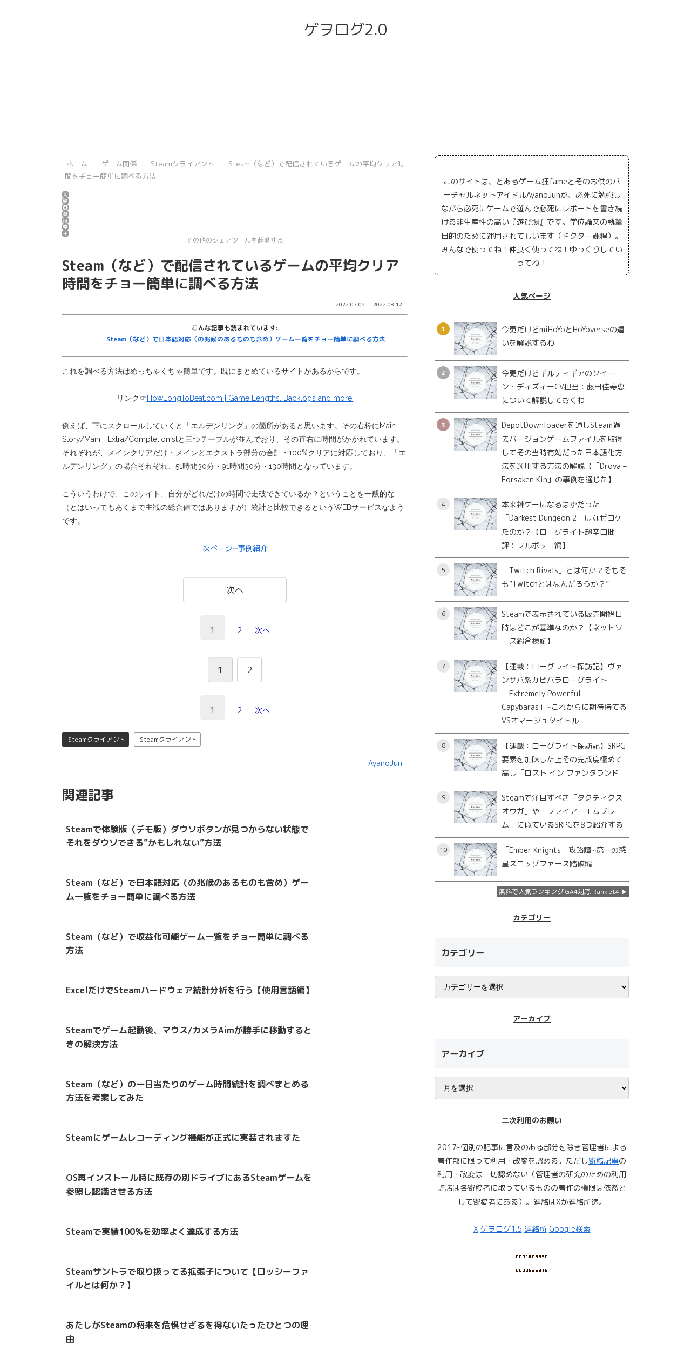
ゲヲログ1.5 (501, 1229)
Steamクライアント (97, 739)
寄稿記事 (603, 1160)
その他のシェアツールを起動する (172, 237)
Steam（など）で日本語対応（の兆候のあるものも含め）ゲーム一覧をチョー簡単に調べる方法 (245, 339)
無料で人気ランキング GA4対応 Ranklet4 (559, 891)
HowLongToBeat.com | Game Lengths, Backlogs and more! (250, 398)
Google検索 (570, 1229)
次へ (262, 630)
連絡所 (535, 1229)
